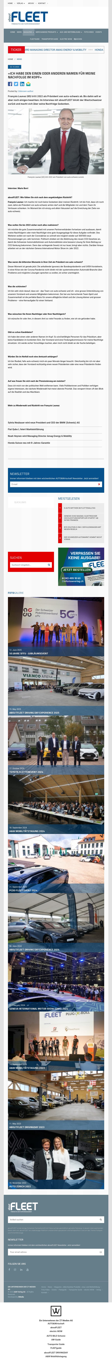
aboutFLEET (56, 1327)
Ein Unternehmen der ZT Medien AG (56, 1320)
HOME (10, 3)
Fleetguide (64, 1290)
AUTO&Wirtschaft (56, 1323)
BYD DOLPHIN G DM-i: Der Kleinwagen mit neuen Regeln (82, 528)
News (51, 1287)
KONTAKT (42, 3)
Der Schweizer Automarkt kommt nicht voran (83, 538)
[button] (28, 32)
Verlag (99, 1290)
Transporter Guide (76, 1290)
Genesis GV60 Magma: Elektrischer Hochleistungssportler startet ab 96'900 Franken (81, 518)
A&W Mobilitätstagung (56, 1356)
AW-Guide (56, 1339)
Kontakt (45, 1293)
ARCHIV (31, 3)
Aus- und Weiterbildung (92, 1287)
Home (44, 1287)
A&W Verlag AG (20, 1292)
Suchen (78, 39)
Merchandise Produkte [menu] (73, 1287)
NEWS (19, 59)
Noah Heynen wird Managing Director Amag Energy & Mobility (64, 49)
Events (55, 1290)
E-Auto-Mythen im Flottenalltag (79, 508)
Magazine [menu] (59, 1287)
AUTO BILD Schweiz (56, 1336)
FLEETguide (56, 1348)
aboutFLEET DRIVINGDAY (56, 1352)
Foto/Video (46, 1290)
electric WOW (90, 1290)
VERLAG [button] (21, 3)
